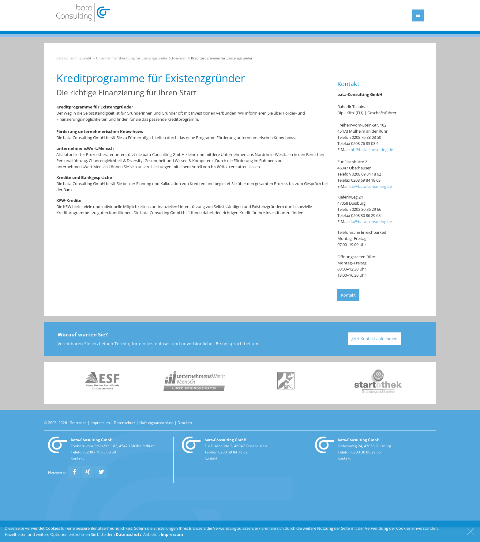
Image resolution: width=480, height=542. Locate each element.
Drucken (185, 422)
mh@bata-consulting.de (371, 149)
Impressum (100, 422)
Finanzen (179, 58)
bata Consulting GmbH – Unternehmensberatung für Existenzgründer (111, 58)
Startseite (78, 422)
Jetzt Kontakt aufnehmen (374, 338)
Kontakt (348, 295)
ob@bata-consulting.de (370, 186)
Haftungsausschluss (156, 422)
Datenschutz (124, 422)
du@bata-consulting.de (370, 221)
